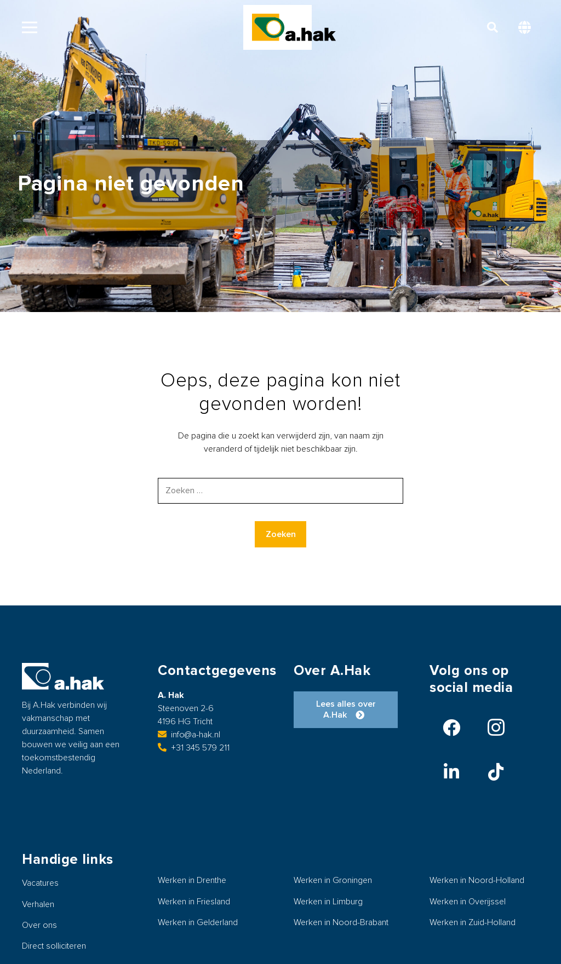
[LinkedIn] (451, 772)
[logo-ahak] (294, 27)
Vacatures (40, 883)
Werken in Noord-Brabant (341, 922)
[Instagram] (496, 727)
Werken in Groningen (333, 880)
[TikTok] (496, 772)
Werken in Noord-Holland (477, 880)
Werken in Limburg (328, 901)
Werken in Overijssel (468, 901)
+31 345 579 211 (194, 747)
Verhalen (38, 904)
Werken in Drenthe (192, 880)
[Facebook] (451, 727)
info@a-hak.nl (189, 734)
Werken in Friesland (194, 901)
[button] (29, 27)
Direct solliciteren (54, 946)
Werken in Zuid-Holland (473, 922)
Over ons (39, 925)
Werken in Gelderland (198, 922)
